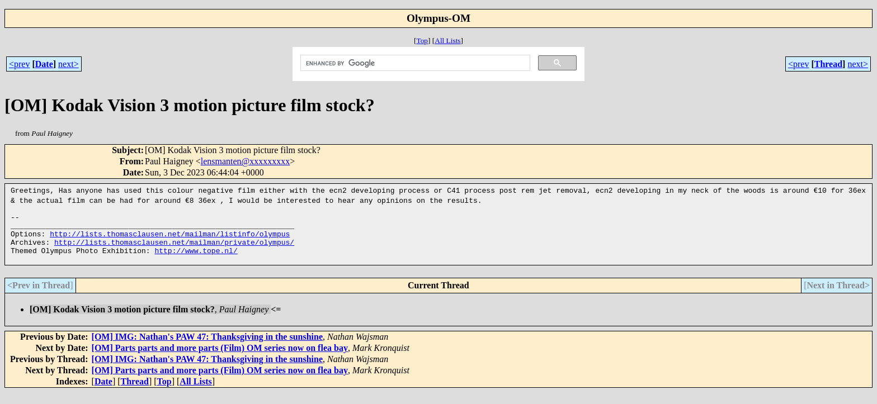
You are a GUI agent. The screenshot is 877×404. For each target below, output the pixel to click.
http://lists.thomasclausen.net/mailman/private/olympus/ (174, 250)
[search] (414, 63)
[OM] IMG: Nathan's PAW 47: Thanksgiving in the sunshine (207, 348)
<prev (19, 64)
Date (44, 64)
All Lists (447, 40)
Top (422, 40)
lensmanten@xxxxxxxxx (245, 161)
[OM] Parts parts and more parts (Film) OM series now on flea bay (220, 359)
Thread (828, 64)
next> (68, 64)
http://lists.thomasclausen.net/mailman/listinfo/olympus (170, 240)
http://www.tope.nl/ (195, 260)
